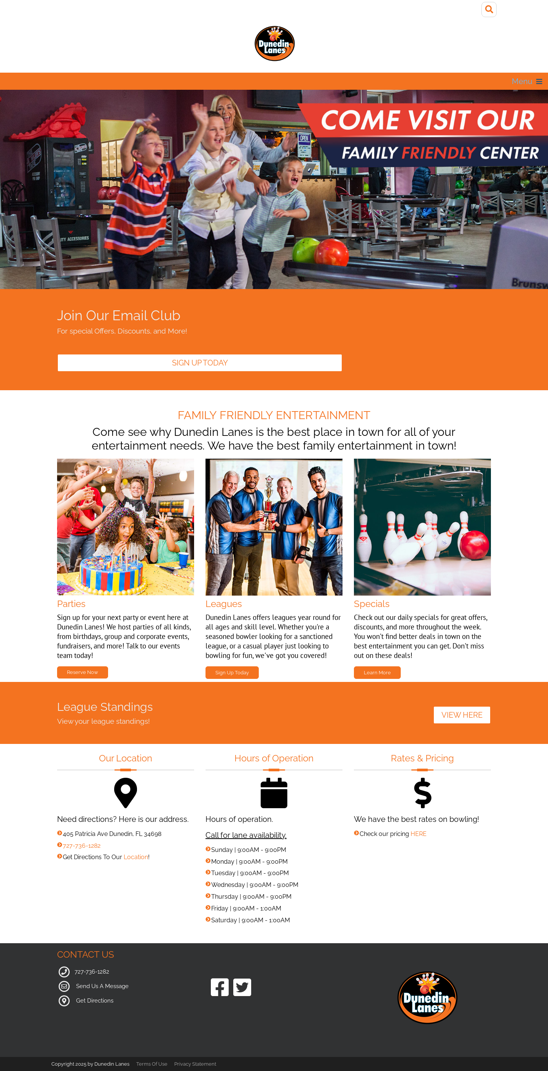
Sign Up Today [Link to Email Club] (200, 362)
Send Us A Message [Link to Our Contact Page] (102, 986)
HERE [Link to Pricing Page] (419, 833)
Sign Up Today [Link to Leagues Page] (232, 672)
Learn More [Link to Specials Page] (377, 672)
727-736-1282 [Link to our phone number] (81, 845)
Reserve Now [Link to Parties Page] (82, 672)
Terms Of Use (151, 1064)
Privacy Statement (195, 1064)
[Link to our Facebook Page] (220, 988)
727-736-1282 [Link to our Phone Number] (92, 971)
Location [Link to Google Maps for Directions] (136, 857)
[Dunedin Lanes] (274, 43)
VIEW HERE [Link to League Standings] (462, 715)
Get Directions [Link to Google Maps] (94, 1000)
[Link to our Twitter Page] (242, 988)
